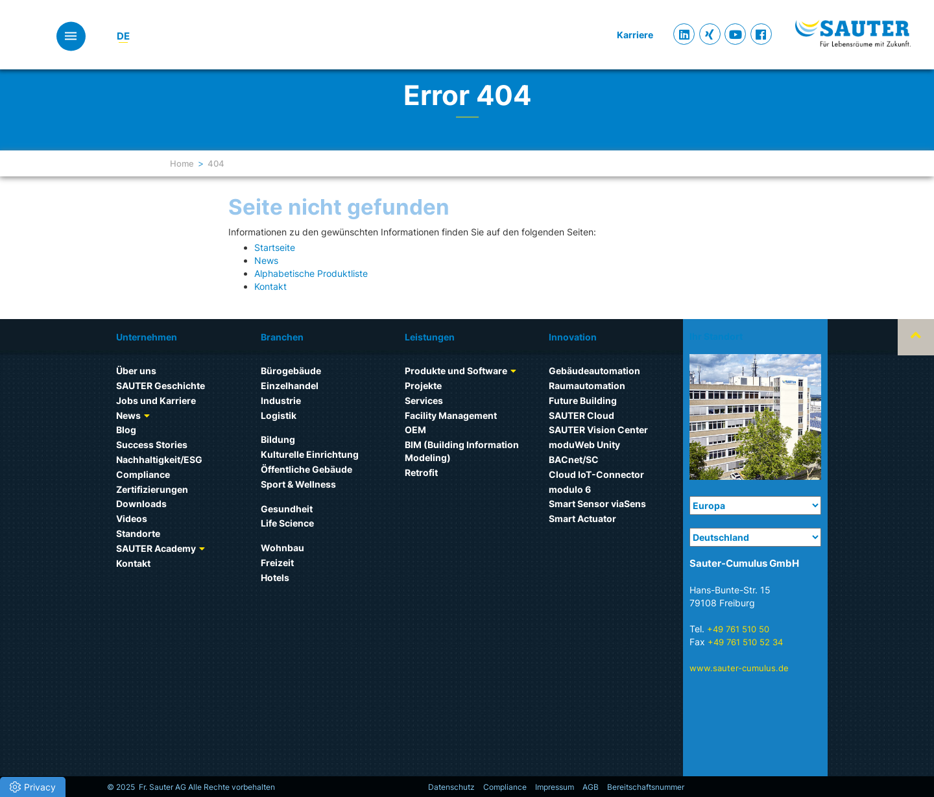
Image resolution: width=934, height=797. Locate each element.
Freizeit (277, 562)
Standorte (138, 533)
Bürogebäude (291, 370)
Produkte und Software (456, 370)
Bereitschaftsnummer (645, 787)
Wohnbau (282, 547)
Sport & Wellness (298, 484)
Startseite (274, 247)
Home (182, 163)
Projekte (423, 385)
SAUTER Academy (156, 548)
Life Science (287, 523)
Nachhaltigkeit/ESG (159, 459)
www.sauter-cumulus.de (739, 668)
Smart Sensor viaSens (597, 503)
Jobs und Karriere (156, 400)
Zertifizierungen (152, 489)
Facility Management (451, 415)
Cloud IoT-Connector (596, 474)
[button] (33, 787)
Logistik (278, 415)
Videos (131, 518)
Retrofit (421, 472)
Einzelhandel (289, 385)
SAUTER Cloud (581, 415)
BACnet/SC (574, 459)
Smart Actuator (582, 518)
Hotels (275, 577)
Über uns (136, 370)
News (266, 260)
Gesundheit (287, 508)
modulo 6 (570, 489)
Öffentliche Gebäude (306, 469)
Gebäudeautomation (594, 370)
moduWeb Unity (584, 444)
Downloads (141, 503)
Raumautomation (587, 385)
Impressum (554, 787)
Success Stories (151, 444)
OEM (415, 429)
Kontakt (270, 286)
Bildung (278, 439)
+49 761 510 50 (738, 629)
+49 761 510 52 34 (745, 642)
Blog (126, 429)
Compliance (143, 474)
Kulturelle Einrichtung (310, 454)
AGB (590, 787)
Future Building (583, 400)
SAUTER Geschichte (160, 385)
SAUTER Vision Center (598, 429)
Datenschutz (451, 787)
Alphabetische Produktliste (311, 273)
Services (424, 400)
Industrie (281, 400)
